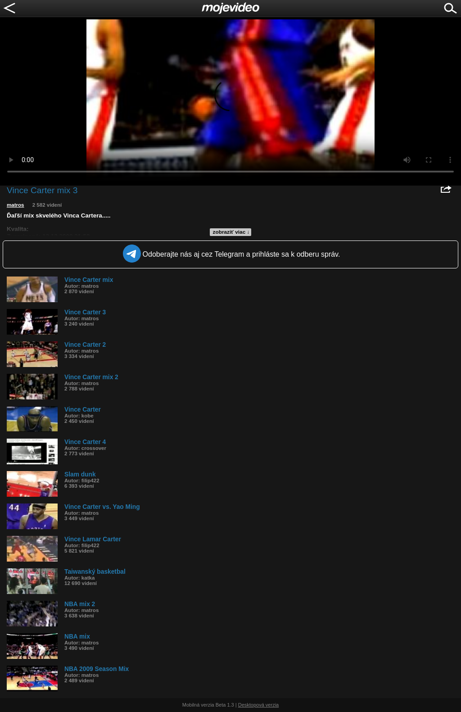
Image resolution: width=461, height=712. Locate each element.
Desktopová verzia (258, 704)
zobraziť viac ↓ (231, 232)
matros (15, 205)
